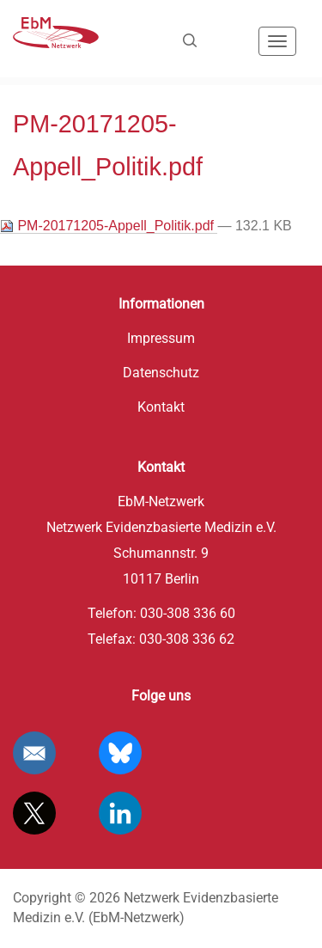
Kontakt (161, 407)
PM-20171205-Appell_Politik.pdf (108, 226)
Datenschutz (161, 372)
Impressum (161, 338)
